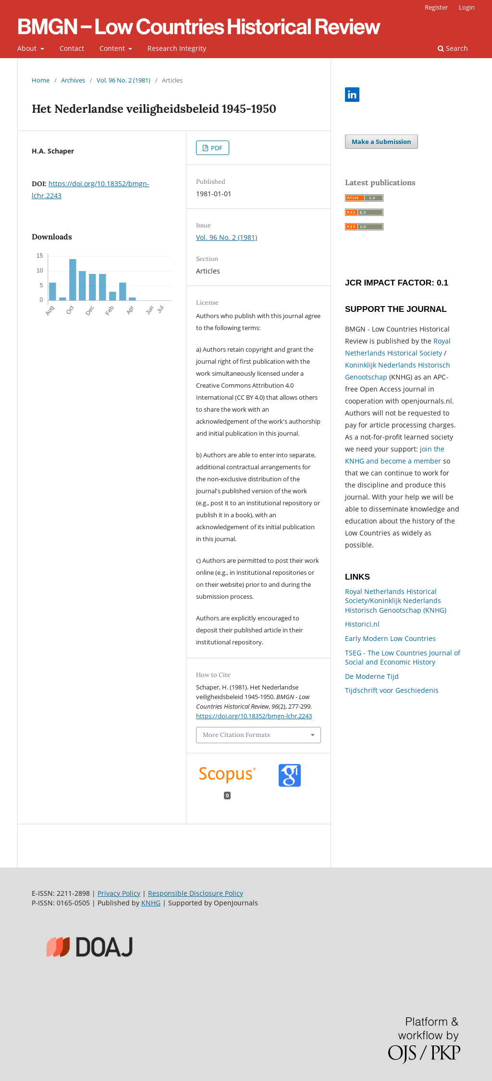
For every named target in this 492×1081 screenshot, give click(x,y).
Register (436, 7)
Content (113, 48)
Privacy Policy (119, 893)
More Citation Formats (236, 735)
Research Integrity (177, 48)
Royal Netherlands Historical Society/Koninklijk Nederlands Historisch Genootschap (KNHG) (395, 601)
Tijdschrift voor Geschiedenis (392, 690)
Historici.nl (362, 624)
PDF (215, 147)
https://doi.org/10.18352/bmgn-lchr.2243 (254, 716)
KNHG (150, 902)
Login (467, 7)
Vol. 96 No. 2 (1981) (123, 80)
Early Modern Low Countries (390, 638)
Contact (72, 48)
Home (40, 80)
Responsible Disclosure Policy (195, 893)
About (27, 48)
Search (453, 48)
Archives (73, 80)
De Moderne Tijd (372, 676)
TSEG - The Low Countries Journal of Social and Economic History (402, 657)
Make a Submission (381, 141)
